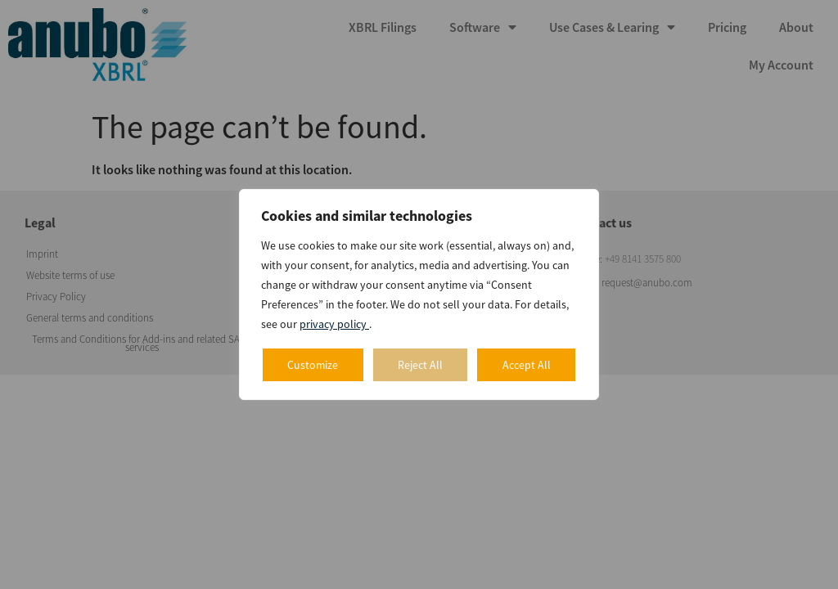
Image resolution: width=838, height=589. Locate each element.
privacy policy (334, 324)
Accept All (526, 364)
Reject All (420, 364)
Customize (313, 364)
